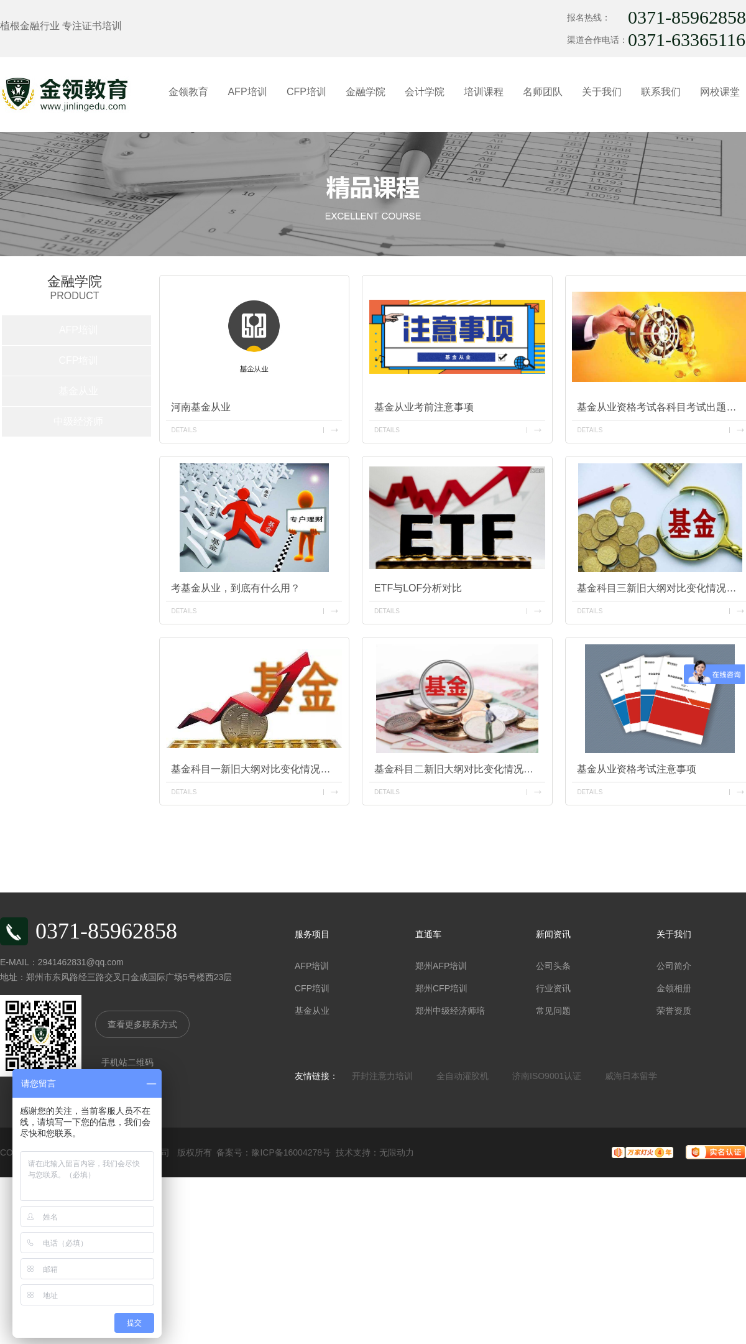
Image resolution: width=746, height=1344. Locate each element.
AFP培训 (247, 91)
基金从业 (78, 391)
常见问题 (553, 1011)
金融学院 (365, 91)
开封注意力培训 (382, 1076)
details (183, 430)
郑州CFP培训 (441, 988)
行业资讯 (553, 988)
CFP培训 (306, 91)
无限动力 (396, 1152)
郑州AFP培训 (441, 966)
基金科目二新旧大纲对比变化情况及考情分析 (459, 769)
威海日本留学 (631, 1076)
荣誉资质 (673, 1011)
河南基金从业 (201, 407)
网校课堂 (720, 91)
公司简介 (673, 966)
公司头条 (553, 966)
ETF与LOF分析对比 (418, 588)
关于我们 (602, 91)
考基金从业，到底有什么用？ (235, 588)
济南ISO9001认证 (546, 1076)
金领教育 (188, 91)
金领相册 (673, 988)
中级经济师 (78, 421)
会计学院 (424, 91)
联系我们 (661, 91)
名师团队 (543, 91)
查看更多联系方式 (142, 1024)
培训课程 (484, 91)
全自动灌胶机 (462, 1076)
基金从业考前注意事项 (424, 407)
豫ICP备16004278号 (291, 1152)
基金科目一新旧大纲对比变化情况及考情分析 (256, 769)
